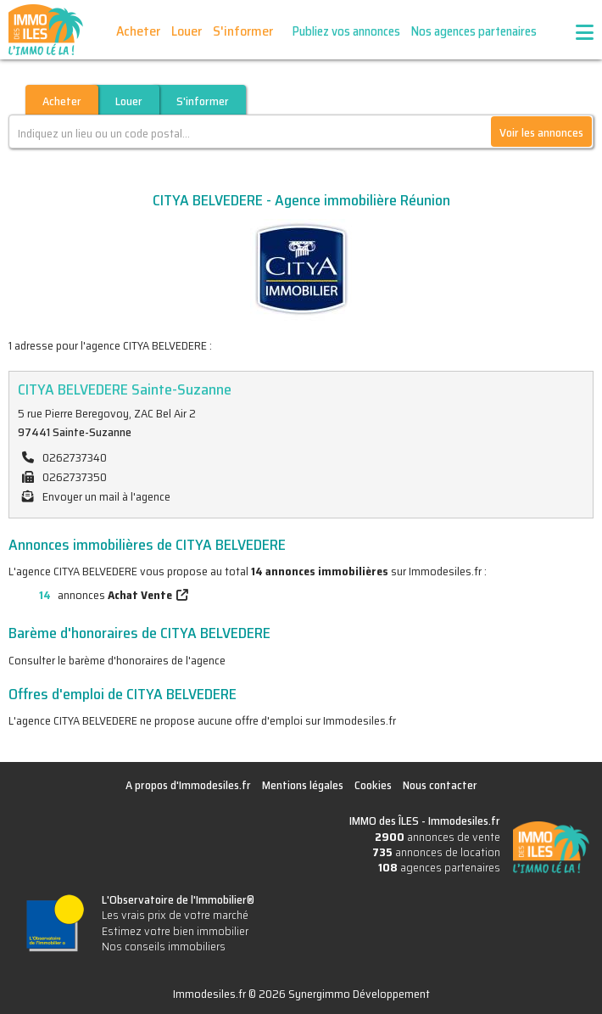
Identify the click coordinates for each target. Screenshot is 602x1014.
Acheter (138, 31)
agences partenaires (439, 867)
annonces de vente (437, 836)
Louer (186, 31)
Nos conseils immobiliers (164, 946)
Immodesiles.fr (464, 820)
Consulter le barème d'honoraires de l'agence (117, 660)
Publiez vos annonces (346, 31)
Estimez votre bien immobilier (175, 931)
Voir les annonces (541, 132)
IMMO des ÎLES (45, 29)
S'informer (243, 31)
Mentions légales (302, 785)
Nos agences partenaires (474, 31)
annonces (90, 594)
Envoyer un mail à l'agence (106, 496)
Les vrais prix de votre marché (175, 914)
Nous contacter (440, 785)
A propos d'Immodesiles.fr (188, 785)
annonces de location (436, 852)
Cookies (373, 785)
